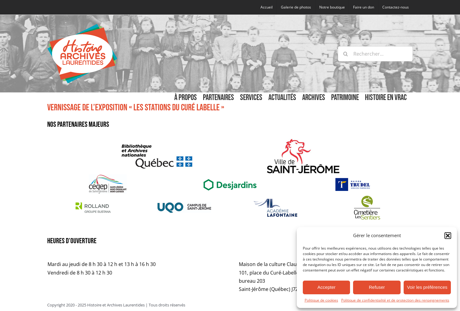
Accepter (326, 287)
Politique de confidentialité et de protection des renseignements (395, 300)
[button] (448, 236)
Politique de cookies (321, 300)
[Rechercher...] (375, 53)
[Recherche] (345, 53)
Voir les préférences (427, 287)
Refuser (377, 287)
